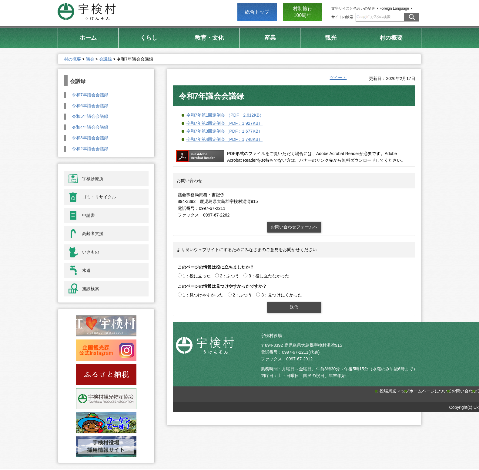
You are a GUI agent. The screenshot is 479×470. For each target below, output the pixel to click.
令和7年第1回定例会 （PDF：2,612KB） (225, 115)
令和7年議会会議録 (90, 94)
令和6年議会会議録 (90, 105)
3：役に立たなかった (269, 275)
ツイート (338, 77)
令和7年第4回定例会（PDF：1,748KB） (224, 139)
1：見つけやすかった (203, 295)
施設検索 (90, 288)
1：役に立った (197, 275)
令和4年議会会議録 (90, 127)
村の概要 (72, 59)
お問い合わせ (464, 391)
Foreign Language (394, 8)
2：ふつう (230, 275)
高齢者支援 (92, 233)
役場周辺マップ (394, 391)
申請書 (88, 215)
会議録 (105, 59)
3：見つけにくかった (281, 295)
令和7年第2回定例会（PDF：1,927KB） (224, 123)
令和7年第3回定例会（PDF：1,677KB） (224, 131)
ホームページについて (430, 391)
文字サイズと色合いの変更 (353, 8)
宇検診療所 (92, 178)
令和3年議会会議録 (90, 137)
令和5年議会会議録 (90, 116)
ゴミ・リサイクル (99, 196)
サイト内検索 (342, 17)
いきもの (90, 252)
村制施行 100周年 (302, 12)
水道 (86, 270)
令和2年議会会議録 (90, 148)
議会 (90, 59)
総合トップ (257, 12)
